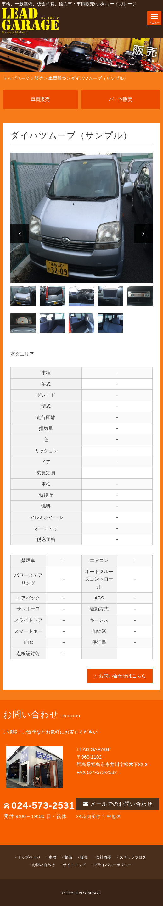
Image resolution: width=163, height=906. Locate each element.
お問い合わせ (43, 865)
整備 (68, 857)
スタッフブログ (133, 857)
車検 (52, 857)
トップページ (16, 78)
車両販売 (57, 78)
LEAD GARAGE (87, 893)
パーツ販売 (120, 99)
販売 (39, 78)
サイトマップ (74, 865)
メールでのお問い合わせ (118, 804)
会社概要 (103, 857)
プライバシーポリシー (113, 865)
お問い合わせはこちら (122, 675)
